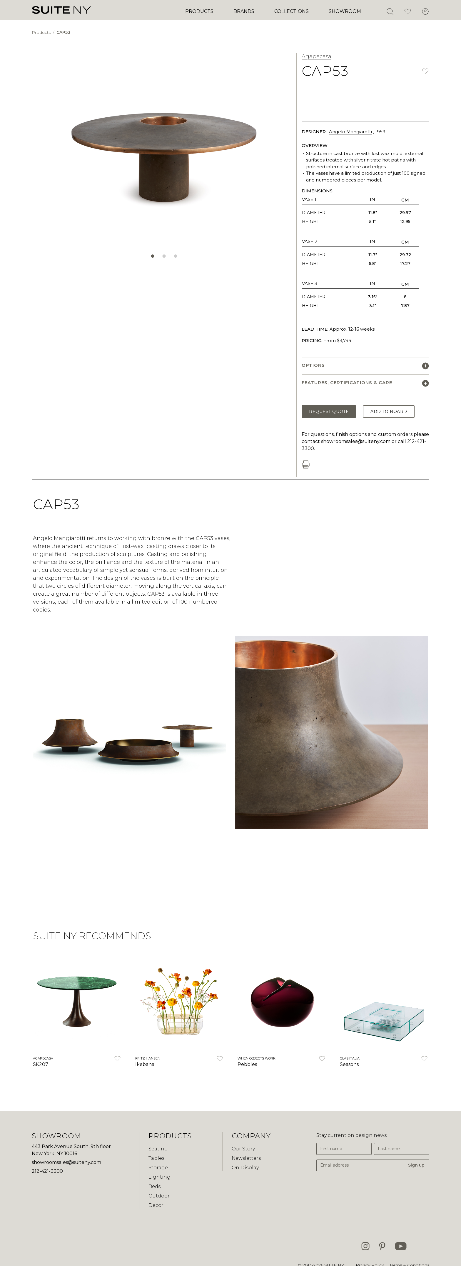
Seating (158, 1149)
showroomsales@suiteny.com (355, 441)
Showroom (345, 11)
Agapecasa (316, 56)
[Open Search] (390, 11)
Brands (243, 11)
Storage (158, 1167)
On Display (245, 1167)
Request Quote (329, 411)
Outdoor (159, 1196)
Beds (154, 1186)
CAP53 (63, 32)
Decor (155, 1205)
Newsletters (246, 1158)
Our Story (243, 1149)
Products (199, 11)
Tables (156, 1158)
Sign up (416, 1165)
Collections (291, 11)
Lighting (159, 1177)
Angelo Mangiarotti (350, 131)
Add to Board (388, 411)
